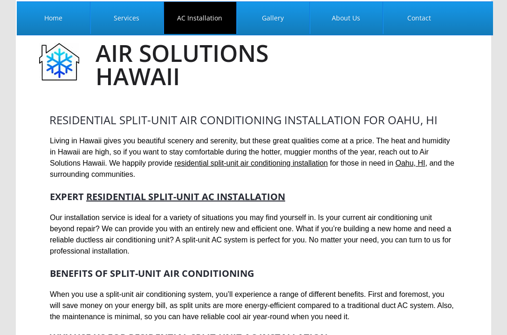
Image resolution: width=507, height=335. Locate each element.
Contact (419, 17)
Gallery (273, 17)
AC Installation (199, 17)
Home (53, 17)
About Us (346, 17)
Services (126, 17)
